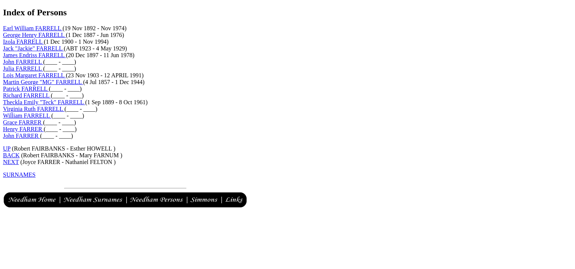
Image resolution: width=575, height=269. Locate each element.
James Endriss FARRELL (34, 55)
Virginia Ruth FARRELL (34, 109)
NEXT (11, 162)
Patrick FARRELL (26, 89)
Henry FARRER (23, 129)
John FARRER (21, 136)
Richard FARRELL (27, 95)
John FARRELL (23, 62)
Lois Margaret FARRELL (34, 75)
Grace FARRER (23, 122)
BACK (11, 155)
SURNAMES (19, 174)
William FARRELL (27, 115)
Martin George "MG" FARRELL (43, 82)
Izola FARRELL (23, 41)
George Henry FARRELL (34, 35)
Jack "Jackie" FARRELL (33, 48)
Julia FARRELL (23, 68)
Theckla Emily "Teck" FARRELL (44, 102)
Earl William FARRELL (32, 28)
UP (6, 148)
